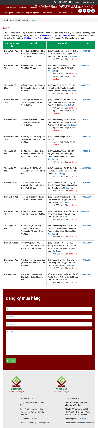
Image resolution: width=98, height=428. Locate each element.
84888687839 (86, 197)
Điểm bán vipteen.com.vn (15, 8)
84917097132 (86, 119)
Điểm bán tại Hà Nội (38, 8)
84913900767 (86, 260)
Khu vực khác (76, 8)
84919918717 (86, 211)
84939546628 (86, 274)
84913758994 (86, 226)
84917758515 (86, 100)
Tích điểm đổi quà (65, 13)
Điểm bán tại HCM (59, 8)
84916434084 (86, 182)
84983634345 (86, 151)
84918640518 (86, 51)
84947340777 (86, 65)
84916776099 (86, 243)
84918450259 (86, 168)
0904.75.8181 (35, 419)
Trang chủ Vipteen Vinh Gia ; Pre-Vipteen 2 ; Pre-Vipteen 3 (29, 13)
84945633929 (86, 85)
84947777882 (86, 136)
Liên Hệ (89, 8)
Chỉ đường (73, 56)
